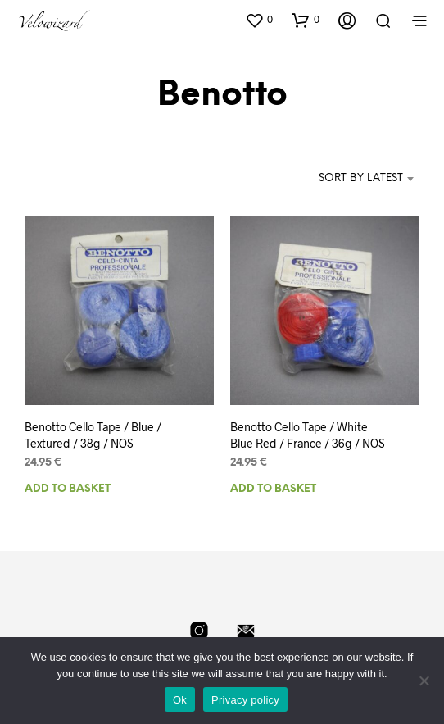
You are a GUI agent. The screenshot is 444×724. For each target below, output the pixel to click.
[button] (259, 19)
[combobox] (344, 178)
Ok (180, 700)
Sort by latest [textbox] (361, 178)
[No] (423, 680)
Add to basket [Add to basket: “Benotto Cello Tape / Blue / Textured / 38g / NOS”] (68, 489)
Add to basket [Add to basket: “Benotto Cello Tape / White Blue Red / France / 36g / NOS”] (273, 489)
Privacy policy (245, 700)
